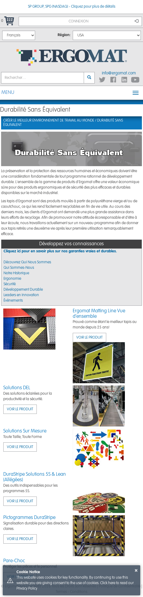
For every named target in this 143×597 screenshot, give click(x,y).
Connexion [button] (104, 21)
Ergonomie (12, 279)
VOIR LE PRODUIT (89, 337)
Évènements (13, 300)
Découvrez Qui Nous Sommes (27, 262)
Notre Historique (16, 273)
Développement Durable (23, 290)
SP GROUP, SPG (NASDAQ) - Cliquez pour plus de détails (71, 6)
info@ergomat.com (119, 73)
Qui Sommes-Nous (19, 268)
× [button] (136, 570)
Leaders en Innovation (21, 295)
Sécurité (10, 284)
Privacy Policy (26, 588)
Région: (64, 35)
